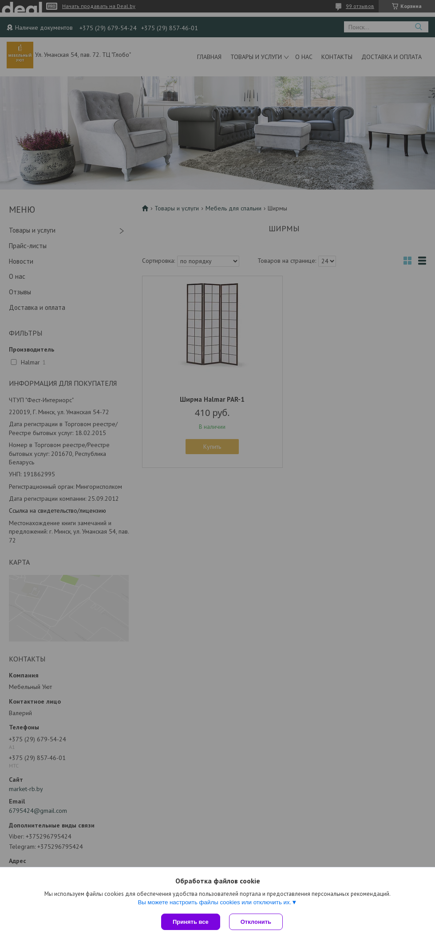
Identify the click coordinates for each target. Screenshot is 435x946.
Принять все (191, 921)
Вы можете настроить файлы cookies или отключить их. (214, 902)
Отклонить (256, 921)
